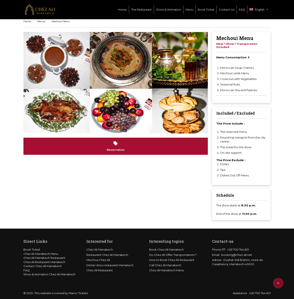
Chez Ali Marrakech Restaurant (44, 257)
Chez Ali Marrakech (99, 249)
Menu (189, 9)
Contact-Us (226, 9)
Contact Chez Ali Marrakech (42, 266)
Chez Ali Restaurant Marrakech (44, 262)
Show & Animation (168, 9)
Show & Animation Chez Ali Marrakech (49, 274)
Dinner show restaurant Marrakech (109, 265)
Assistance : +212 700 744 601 (252, 293)
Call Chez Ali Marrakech (165, 265)
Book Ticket (206, 9)
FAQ (242, 9)
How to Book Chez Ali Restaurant (171, 260)
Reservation (116, 146)
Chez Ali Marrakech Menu (40, 253)
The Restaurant (141, 9)
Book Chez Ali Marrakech (166, 249)
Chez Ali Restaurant (99, 270)
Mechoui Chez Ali (98, 260)
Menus (41, 21)
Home (122, 9)
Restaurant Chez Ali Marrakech (107, 254)
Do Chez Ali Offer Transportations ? (173, 254)
